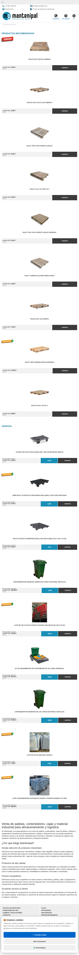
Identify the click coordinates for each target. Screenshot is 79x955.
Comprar (65, 67)
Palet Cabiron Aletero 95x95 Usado (39, 276)
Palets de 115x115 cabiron (39, 59)
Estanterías (46, 910)
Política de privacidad (11, 908)
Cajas (43, 908)
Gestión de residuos (49, 915)
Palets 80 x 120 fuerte (39, 319)
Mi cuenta (65, 17)
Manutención (46, 913)
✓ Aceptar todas (39, 935)
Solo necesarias (39, 941)
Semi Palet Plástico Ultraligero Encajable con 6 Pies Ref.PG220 (40, 495)
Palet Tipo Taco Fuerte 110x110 (39, 146)
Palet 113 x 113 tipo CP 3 (39, 189)
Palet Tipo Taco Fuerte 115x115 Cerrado (39, 232)
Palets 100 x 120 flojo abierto (39, 102)
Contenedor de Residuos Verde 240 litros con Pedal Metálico (39, 582)
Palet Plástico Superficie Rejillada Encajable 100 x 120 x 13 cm (39, 538)
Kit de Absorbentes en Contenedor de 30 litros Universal (39, 668)
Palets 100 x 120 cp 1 (39, 405)
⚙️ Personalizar (39, 948)
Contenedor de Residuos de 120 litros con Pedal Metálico (39, 712)
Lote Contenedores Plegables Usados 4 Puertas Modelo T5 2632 (39, 798)
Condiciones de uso (10, 910)
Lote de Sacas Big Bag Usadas (39, 755)
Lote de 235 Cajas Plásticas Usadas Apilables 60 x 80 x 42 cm (39, 625)
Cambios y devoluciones (12, 913)
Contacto (55, 17)
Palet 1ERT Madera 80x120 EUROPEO (39, 362)
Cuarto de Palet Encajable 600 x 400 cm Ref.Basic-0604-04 (39, 452)
